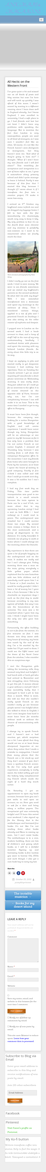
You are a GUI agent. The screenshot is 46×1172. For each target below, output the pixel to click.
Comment (12, 936)
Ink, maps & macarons (23, 8)
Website (11, 986)
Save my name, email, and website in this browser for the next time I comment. (21, 1001)
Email (11, 976)
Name (11, 966)
